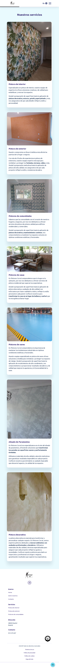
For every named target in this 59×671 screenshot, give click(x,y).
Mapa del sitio (29, 659)
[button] (45, 3)
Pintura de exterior (14, 611)
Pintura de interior (13, 607)
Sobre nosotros (13, 595)
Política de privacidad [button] (29, 652)
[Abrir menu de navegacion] (50, 3)
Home (10, 592)
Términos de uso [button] (29, 649)
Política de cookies (30, 656)
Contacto (11, 599)
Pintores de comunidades (15, 614)
